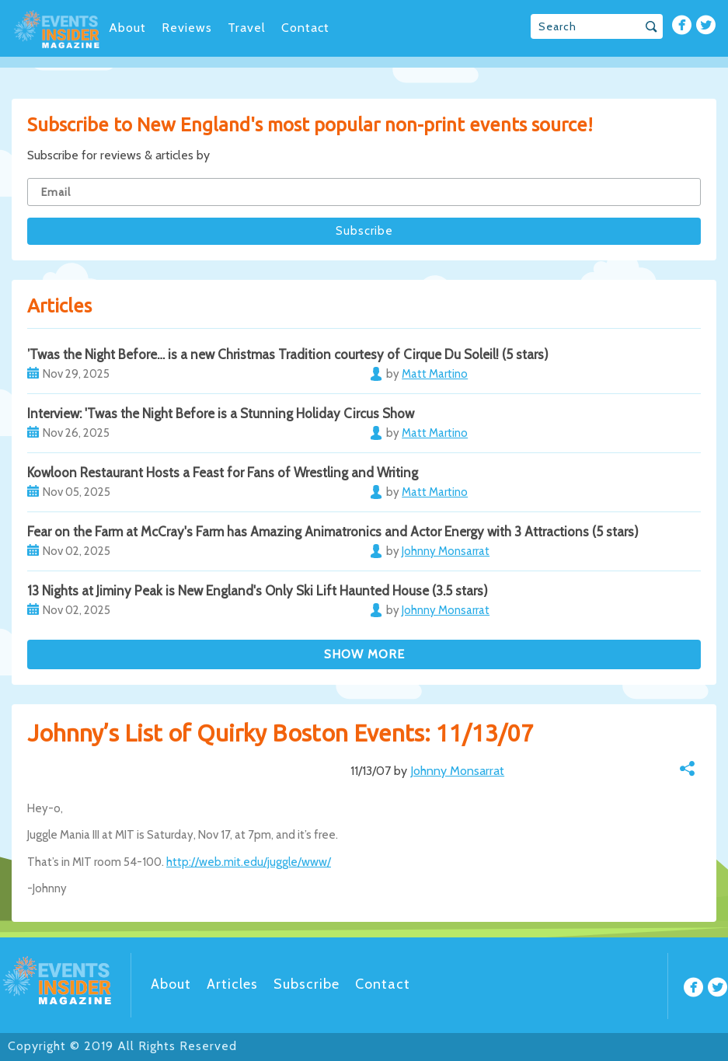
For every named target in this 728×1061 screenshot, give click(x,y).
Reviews (187, 27)
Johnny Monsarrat (457, 770)
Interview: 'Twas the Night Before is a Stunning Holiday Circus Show (220, 413)
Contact (305, 27)
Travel (247, 27)
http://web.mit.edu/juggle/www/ (248, 862)
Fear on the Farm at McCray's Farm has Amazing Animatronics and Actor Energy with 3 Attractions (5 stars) (333, 531)
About (127, 27)
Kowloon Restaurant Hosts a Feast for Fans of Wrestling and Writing (222, 472)
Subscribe (306, 984)
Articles (232, 984)
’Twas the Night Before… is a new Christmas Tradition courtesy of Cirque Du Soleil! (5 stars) (288, 354)
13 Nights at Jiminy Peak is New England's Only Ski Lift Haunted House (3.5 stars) (257, 591)
